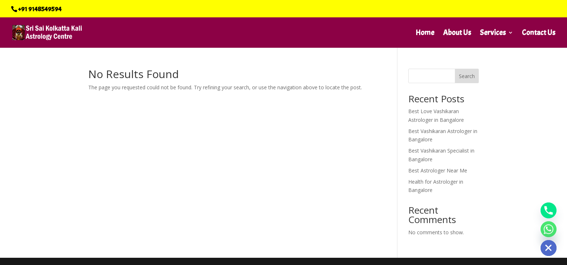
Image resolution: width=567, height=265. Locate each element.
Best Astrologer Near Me (437, 170)
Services (493, 33)
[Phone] (549, 210)
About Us (457, 33)
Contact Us (538, 33)
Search (467, 76)
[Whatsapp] (549, 229)
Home (424, 33)
